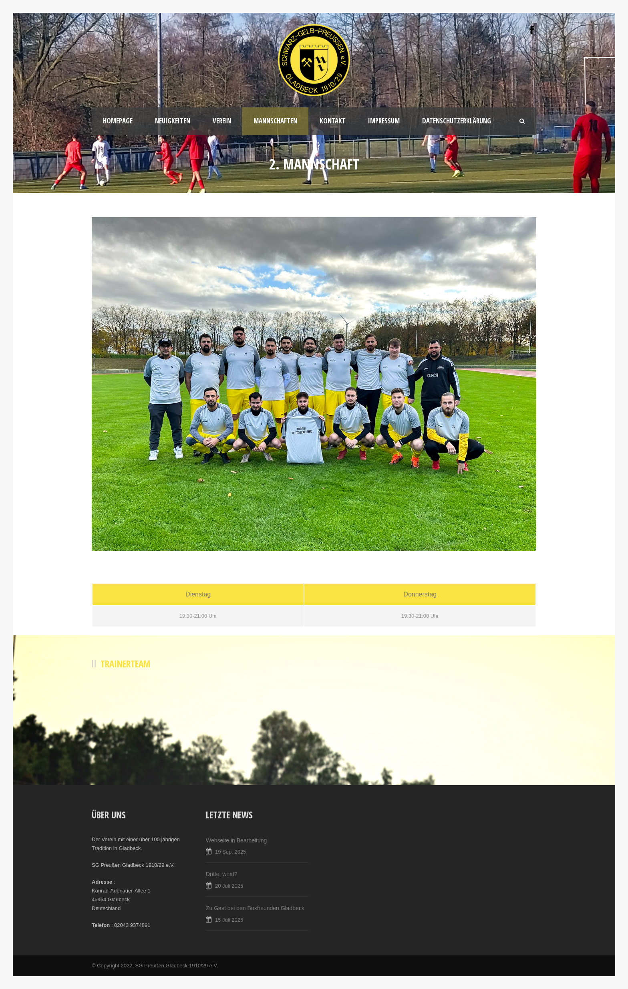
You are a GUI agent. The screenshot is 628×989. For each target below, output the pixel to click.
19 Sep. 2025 (230, 852)
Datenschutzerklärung (456, 120)
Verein (222, 120)
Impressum (384, 120)
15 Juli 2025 (229, 920)
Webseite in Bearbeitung (236, 840)
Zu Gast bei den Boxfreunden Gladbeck (255, 908)
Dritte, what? (222, 874)
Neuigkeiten (172, 120)
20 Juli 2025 (229, 886)
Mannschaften (275, 120)
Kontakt (333, 120)
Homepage (118, 120)
